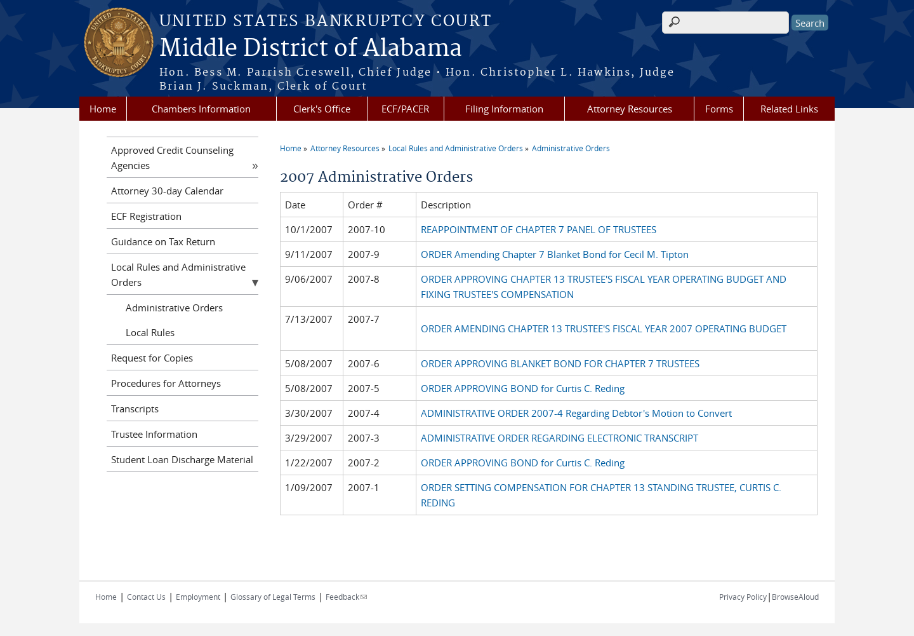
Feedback (346, 597)
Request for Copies (152, 357)
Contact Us (146, 597)
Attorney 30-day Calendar (167, 190)
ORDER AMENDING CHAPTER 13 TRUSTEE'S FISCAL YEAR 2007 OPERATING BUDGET (603, 328)
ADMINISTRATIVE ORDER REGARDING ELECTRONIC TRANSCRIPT (559, 437)
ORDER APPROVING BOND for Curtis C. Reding (523, 388)
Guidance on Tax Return (163, 241)
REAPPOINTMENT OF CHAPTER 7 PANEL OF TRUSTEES (538, 229)
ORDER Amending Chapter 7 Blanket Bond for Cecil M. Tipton (555, 254)
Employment (198, 597)
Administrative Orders (571, 148)
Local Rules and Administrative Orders (455, 148)
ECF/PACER (405, 108)
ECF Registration (146, 216)
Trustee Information (154, 434)
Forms (719, 108)
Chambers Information (201, 108)
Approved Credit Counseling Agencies (172, 158)
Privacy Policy (743, 597)
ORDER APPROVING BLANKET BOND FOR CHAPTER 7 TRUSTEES (560, 363)
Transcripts (135, 408)
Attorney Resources (629, 108)
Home (102, 108)
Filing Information (504, 108)
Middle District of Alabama (310, 49)
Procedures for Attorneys (166, 383)
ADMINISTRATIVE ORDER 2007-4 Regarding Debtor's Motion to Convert (576, 413)
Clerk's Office (321, 108)
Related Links (789, 108)
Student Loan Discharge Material (182, 459)
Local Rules (150, 332)
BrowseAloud (795, 597)
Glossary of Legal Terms (272, 597)
